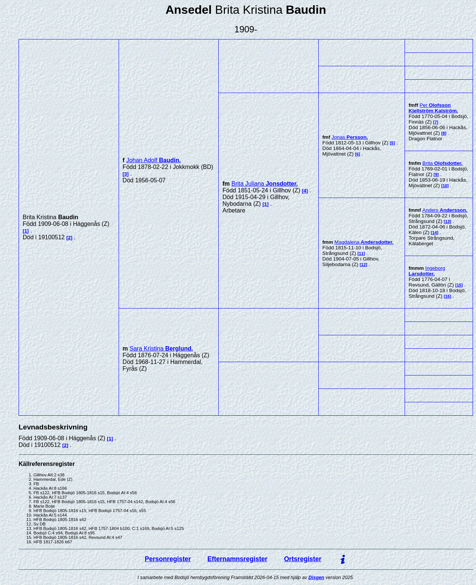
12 (363, 264)
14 (434, 232)
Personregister (168, 559)
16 (447, 296)
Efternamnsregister (237, 559)
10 (445, 185)
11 (361, 253)
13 (447, 221)
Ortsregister (303, 559)
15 (459, 285)
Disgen (316, 577)
